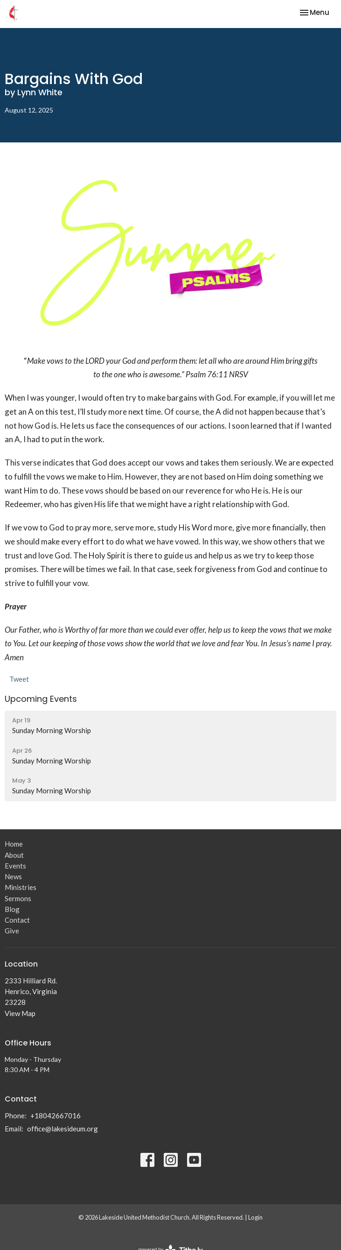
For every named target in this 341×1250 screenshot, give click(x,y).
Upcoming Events (41, 699)
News (13, 876)
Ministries (20, 887)
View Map (20, 1013)
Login (255, 1217)
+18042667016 (55, 1115)
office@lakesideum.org (62, 1128)
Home (14, 844)
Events (15, 866)
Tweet (19, 679)
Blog (12, 909)
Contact (17, 920)
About (14, 855)
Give (12, 930)
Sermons (18, 898)
